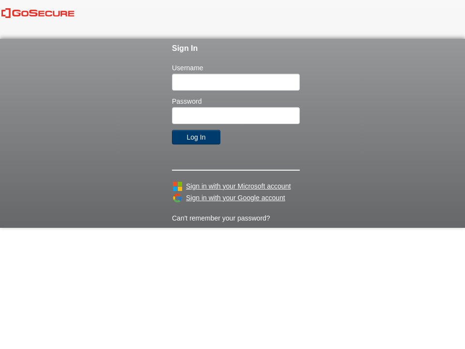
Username (187, 68)
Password (187, 101)
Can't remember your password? (221, 218)
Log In (196, 137)
